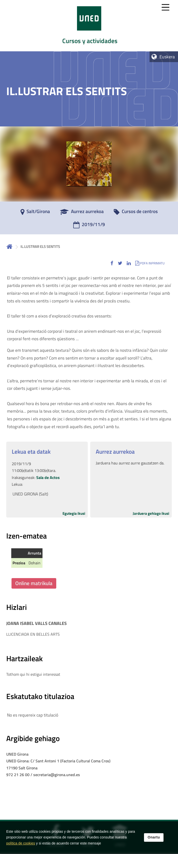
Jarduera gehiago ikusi (151, 513)
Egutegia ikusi (73, 513)
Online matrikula (33, 583)
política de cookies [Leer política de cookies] (20, 843)
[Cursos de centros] (136, 213)
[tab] (89, 25)
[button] (112, 263)
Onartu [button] (154, 837)
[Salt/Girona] (35, 213)
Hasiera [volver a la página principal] (9, 246)
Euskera (167, 56)
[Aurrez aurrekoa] (82, 213)
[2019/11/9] (89, 226)
